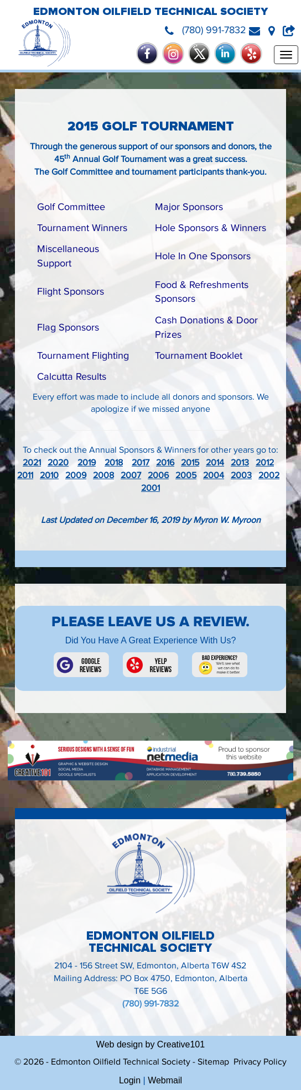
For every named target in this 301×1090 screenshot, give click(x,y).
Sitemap (213, 1062)
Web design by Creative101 (150, 1044)
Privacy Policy (260, 1062)
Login (130, 1080)
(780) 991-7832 (150, 1004)
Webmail (165, 1080)
